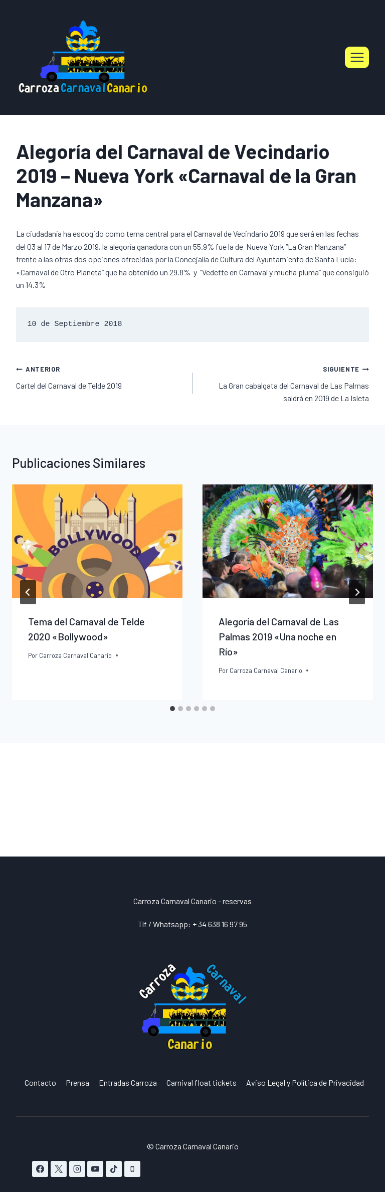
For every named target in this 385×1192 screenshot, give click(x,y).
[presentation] (97, 541)
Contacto (40, 1082)
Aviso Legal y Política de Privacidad (305, 1082)
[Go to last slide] (28, 592)
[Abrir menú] (357, 57)
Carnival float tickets (201, 1082)
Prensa (77, 1082)
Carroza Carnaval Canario (75, 655)
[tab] (172, 708)
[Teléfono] (132, 1169)
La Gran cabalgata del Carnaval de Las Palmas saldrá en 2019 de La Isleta (285, 382)
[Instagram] (77, 1169)
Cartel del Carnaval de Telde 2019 (100, 376)
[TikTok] (114, 1169)
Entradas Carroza (128, 1082)
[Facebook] (40, 1169)
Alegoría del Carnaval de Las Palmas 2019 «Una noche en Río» (279, 636)
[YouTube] (95, 1169)
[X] (59, 1169)
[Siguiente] (357, 592)
